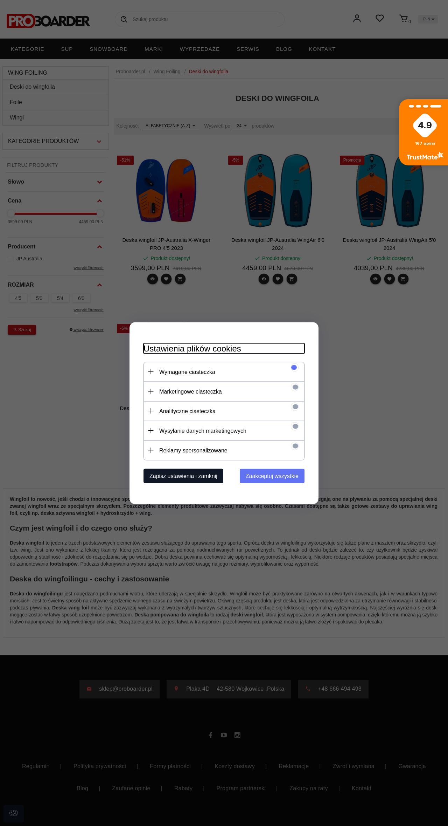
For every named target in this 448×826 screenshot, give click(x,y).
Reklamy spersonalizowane (193, 450)
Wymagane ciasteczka (187, 372)
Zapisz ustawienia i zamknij (183, 476)
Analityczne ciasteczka (187, 411)
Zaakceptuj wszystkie (272, 476)
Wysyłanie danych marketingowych (202, 431)
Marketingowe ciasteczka (190, 391)
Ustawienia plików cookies (192, 348)
